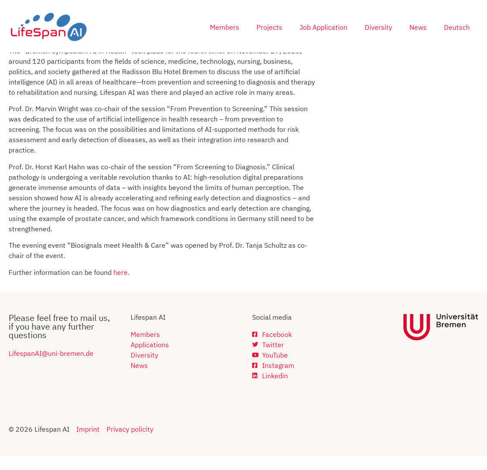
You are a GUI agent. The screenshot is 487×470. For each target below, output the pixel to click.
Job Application (323, 27)
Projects (269, 27)
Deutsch (457, 27)
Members (224, 27)
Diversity (378, 27)
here (120, 286)
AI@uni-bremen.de (64, 367)
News (418, 27)
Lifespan (22, 367)
